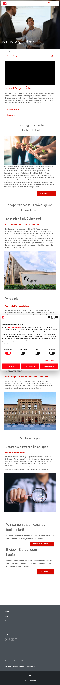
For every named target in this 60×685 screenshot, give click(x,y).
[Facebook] (9, 639)
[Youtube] (12, 639)
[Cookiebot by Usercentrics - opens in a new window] (49, 317)
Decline (11, 366)
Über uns (7, 611)
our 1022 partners (14, 327)
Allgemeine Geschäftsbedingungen (14, 666)
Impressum (8, 661)
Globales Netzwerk (10, 621)
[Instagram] (16, 639)
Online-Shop (8, 628)
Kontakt (7, 616)
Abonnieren (44, 572)
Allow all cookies (49, 366)
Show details (49, 360)
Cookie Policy (31, 666)
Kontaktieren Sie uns (40, 544)
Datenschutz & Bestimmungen (22, 661)
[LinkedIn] (6, 639)
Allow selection (30, 366)
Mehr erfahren (45, 193)
